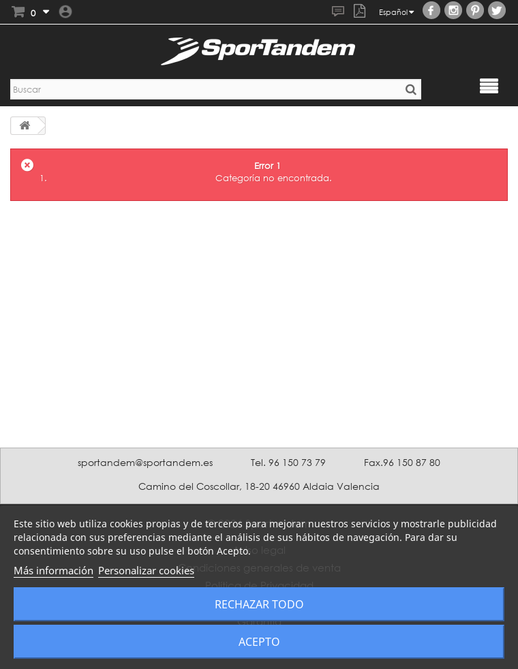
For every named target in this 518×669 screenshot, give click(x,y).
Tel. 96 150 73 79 (288, 462)
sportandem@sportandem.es (145, 462)
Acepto (259, 641)
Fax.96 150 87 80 (402, 462)
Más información (53, 570)
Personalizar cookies (146, 570)
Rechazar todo (259, 604)
